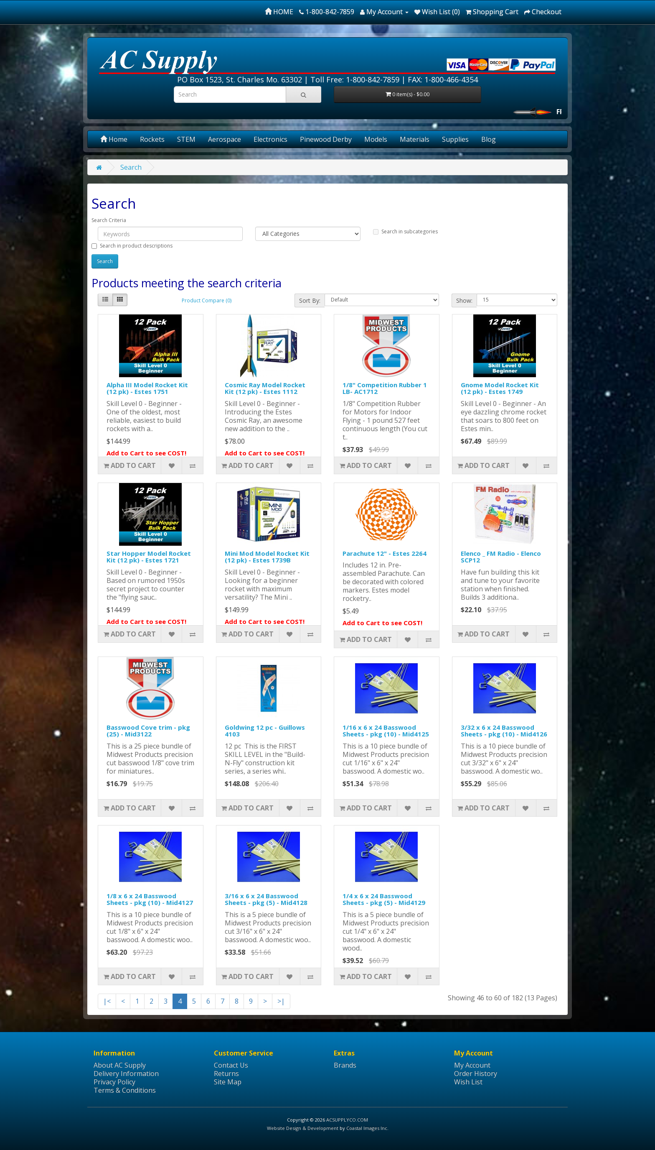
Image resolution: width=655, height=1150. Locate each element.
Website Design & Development (302, 1128)
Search (131, 167)
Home (113, 139)
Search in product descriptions (132, 245)
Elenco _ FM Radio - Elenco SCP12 (501, 557)
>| (281, 1001)
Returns (226, 1073)
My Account (472, 1065)
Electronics (270, 139)
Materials (414, 139)
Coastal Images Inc (366, 1128)
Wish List (468, 1081)
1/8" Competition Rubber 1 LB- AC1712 (385, 388)
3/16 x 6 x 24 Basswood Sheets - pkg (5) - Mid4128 (266, 899)
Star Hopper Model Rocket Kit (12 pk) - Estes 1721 (149, 557)
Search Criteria (108, 220)
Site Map (227, 1081)
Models (375, 139)
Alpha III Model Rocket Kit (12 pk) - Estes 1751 (147, 388)
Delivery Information (126, 1073)
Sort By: (309, 300)
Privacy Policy (114, 1081)
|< (107, 1001)
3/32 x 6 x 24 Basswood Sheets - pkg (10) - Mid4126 (504, 731)
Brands (345, 1065)
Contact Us (231, 1065)
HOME (279, 11)
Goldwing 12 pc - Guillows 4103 (265, 731)
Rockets (152, 139)
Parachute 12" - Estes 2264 (385, 553)
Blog (488, 139)
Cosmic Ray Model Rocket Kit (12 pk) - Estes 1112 (265, 388)
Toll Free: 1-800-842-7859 (354, 79)
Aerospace (224, 139)
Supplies (455, 139)
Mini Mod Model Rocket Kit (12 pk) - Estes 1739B (267, 557)
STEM (186, 139)
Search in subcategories (405, 231)
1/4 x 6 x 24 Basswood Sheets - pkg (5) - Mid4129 (384, 899)
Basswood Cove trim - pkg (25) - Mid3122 (148, 731)
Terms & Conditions (125, 1090)
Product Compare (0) (206, 300)
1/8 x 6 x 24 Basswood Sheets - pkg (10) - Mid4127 (150, 899)
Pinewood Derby (326, 139)
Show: (464, 300)
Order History (475, 1073)
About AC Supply (120, 1065)
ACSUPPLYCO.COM (347, 1120)
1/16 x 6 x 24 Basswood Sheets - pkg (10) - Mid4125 (386, 731)
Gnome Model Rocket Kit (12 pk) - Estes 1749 (500, 388)
